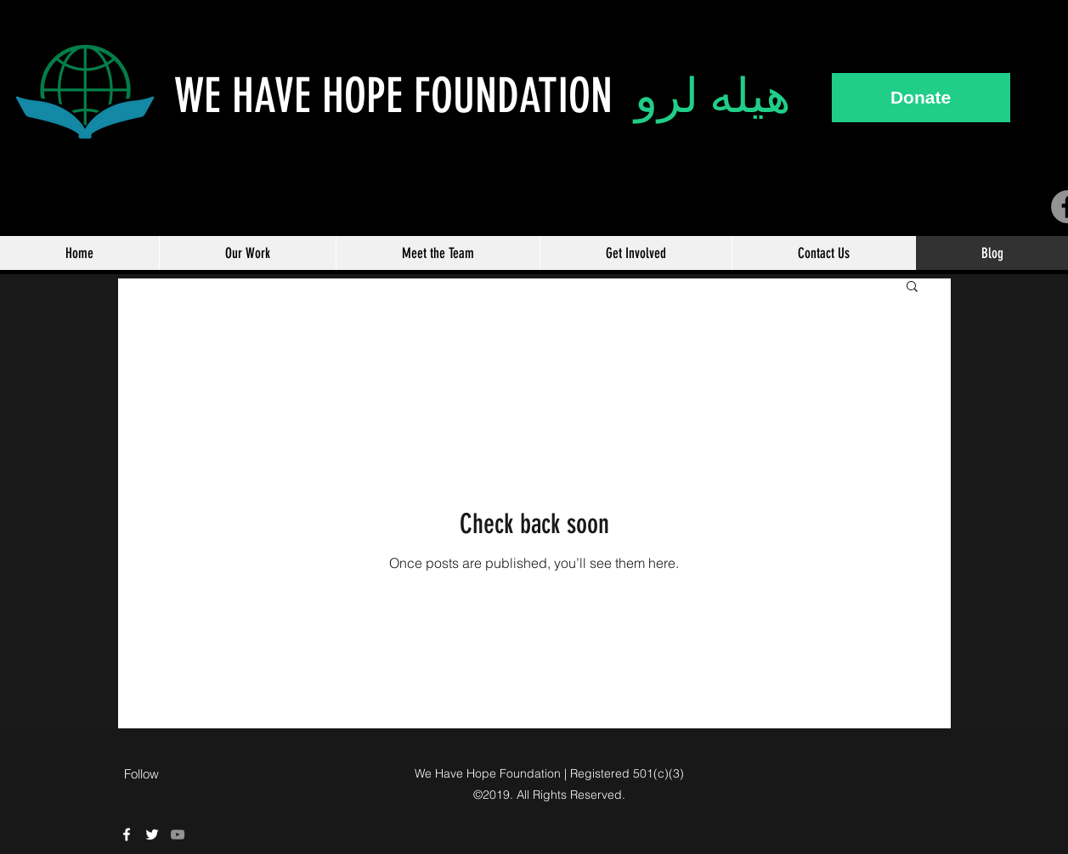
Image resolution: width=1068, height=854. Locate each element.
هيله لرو (713, 96)
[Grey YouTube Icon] (177, 834)
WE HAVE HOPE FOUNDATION (404, 96)
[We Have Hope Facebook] (126, 834)
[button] (912, 287)
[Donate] (921, 97)
